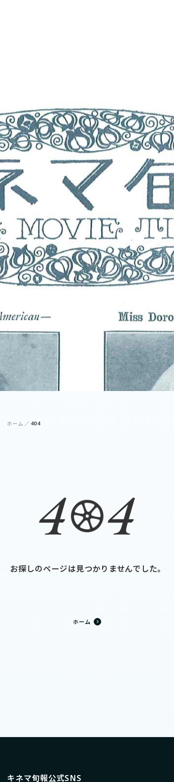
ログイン (122, 14)
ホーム (15, 423)
